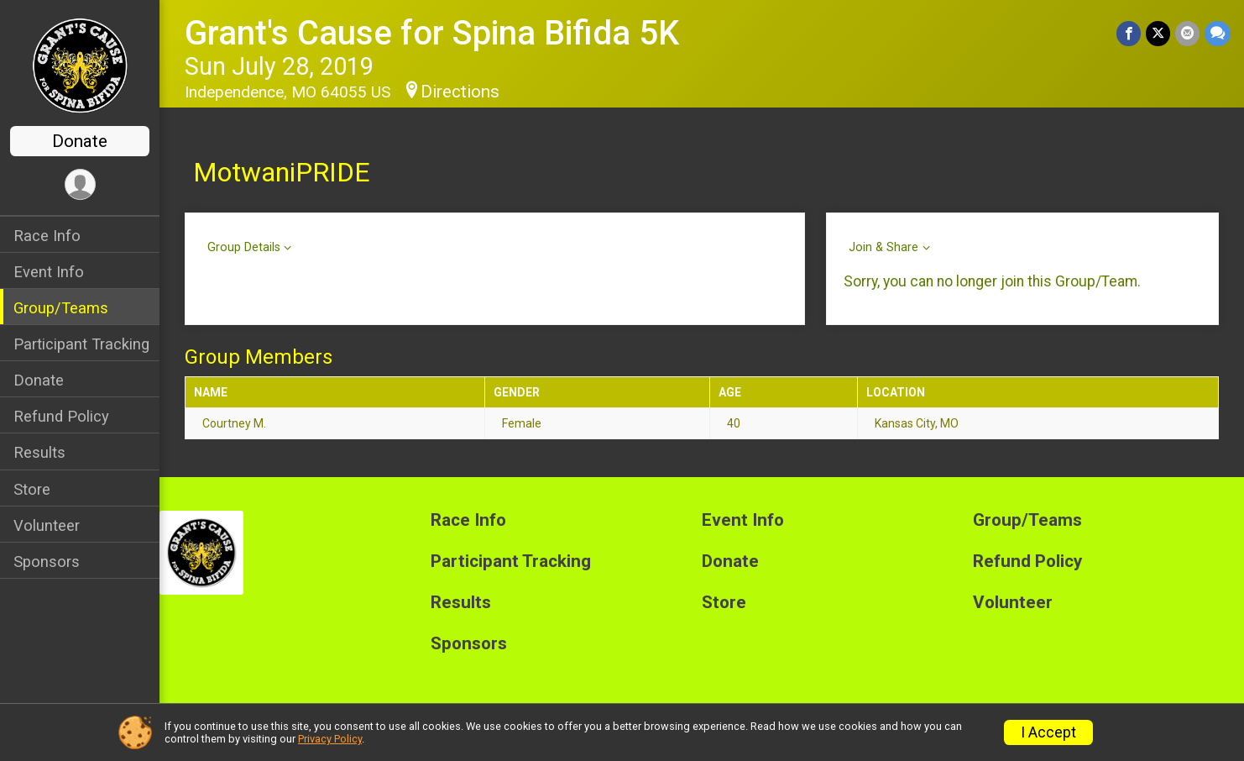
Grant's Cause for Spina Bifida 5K (432, 33)
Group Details (243, 247)
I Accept (1048, 732)
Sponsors (46, 561)
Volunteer (46, 525)
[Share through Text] (1218, 33)
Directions (460, 91)
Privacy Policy (330, 738)
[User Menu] (80, 184)
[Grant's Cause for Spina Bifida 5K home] (80, 64)
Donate (79, 141)
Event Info (48, 272)
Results (39, 452)
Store (31, 489)
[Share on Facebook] (1128, 33)
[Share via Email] (1187, 33)
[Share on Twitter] (1158, 33)
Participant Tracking (81, 344)
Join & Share (883, 247)
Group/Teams (60, 308)
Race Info (47, 235)
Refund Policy (61, 416)
